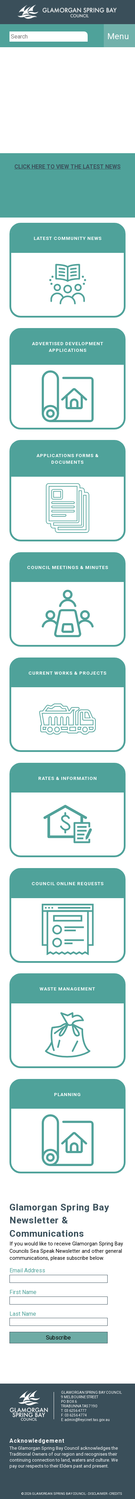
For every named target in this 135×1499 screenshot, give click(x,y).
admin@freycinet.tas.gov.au (87, 1420)
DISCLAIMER (97, 1494)
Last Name (22, 1313)
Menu (118, 36)
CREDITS (115, 1494)
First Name (22, 1292)
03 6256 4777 (75, 1411)
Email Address (28, 1270)
